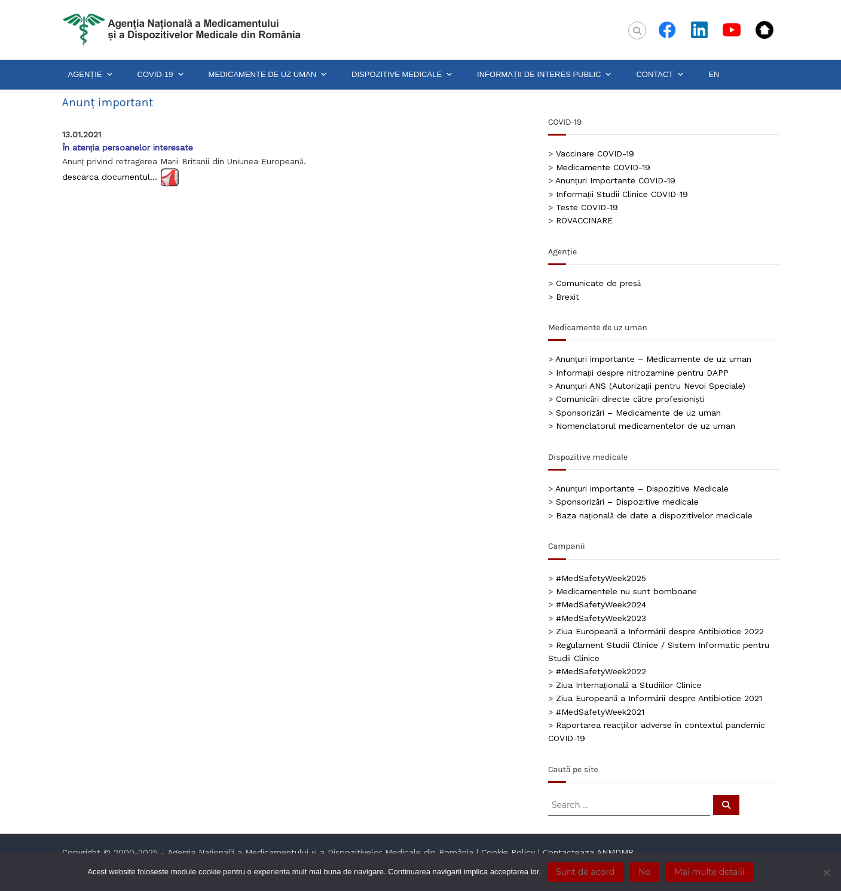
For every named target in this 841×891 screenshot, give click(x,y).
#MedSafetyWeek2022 (601, 671)
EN (713, 74)
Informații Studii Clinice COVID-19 (622, 194)
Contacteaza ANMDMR (588, 852)
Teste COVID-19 (587, 207)
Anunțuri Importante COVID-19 (615, 180)
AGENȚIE (91, 75)
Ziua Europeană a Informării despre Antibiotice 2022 (660, 631)
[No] (826, 872)
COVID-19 (161, 75)
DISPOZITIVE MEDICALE (402, 75)
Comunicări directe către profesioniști (630, 399)
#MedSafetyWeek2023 (601, 618)
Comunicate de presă (598, 283)
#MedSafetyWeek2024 (601, 604)
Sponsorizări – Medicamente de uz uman (638, 412)
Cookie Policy (508, 852)
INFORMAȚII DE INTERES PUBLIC (544, 75)
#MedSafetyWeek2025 (601, 578)
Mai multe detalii (709, 872)
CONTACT (660, 75)
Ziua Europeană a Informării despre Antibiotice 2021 (659, 698)
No (644, 872)
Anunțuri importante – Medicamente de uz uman (653, 359)
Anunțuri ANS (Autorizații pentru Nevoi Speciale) (650, 386)
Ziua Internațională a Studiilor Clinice (629, 685)
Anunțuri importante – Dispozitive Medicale (642, 488)
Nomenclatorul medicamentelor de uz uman (645, 426)
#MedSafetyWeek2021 (600, 712)
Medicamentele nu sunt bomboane (626, 591)
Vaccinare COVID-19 (595, 153)
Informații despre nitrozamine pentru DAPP (642, 372)
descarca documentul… (109, 177)
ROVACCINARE (584, 220)
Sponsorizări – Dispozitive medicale (627, 501)
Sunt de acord (585, 872)
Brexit (567, 297)
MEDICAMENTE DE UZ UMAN (268, 75)
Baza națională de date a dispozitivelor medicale (654, 515)
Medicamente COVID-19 (603, 167)
